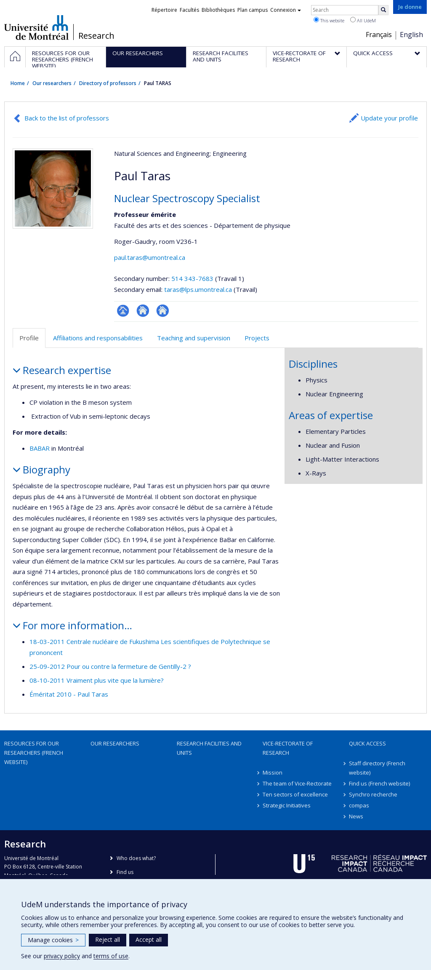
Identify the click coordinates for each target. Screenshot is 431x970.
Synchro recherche (373, 794)
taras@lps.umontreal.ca (198, 289)
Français (379, 34)
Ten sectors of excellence (295, 794)
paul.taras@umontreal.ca (149, 257)
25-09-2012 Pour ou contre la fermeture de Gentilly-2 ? (110, 666)
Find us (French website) (379, 783)
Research (96, 36)
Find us (125, 872)
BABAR (39, 448)
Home (18, 83)
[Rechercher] (383, 10)
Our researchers (52, 83)
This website (329, 20)
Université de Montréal (36, 27)
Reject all (107, 939)
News (356, 816)
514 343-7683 (193, 278)
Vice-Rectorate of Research (288, 748)
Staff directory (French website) (377, 767)
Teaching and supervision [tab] (193, 338)
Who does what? (136, 858)
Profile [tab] (29, 338)
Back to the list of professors (66, 118)
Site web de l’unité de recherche (142, 310)
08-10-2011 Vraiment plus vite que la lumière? (96, 680)
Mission (272, 772)
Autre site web (162, 310)
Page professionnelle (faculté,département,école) (123, 310)
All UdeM (363, 20)
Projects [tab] (257, 338)
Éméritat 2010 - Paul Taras (68, 694)
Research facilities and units (209, 748)
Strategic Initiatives (287, 805)
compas (359, 805)
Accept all (149, 939)
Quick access (367, 743)
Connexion (285, 9)
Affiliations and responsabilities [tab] (98, 338)
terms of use (110, 956)
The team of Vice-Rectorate (297, 783)
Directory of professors (107, 83)
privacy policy (62, 956)
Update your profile (389, 118)
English (411, 34)
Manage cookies (53, 940)
